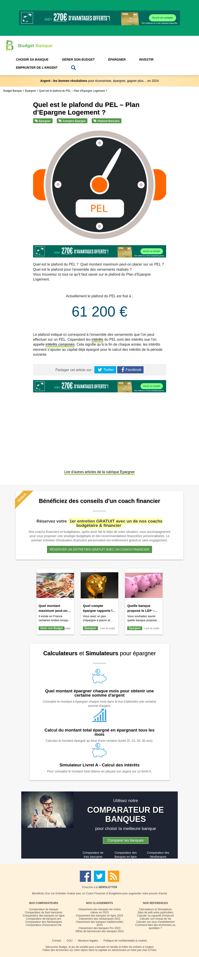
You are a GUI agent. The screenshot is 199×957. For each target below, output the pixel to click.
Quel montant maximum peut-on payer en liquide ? (53, 610)
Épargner (43, 121)
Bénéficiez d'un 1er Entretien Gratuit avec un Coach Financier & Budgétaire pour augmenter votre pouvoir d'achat (99, 893)
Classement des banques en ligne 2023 (99, 915)
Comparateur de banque (43, 909)
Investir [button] (146, 59)
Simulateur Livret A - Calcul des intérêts (99, 765)
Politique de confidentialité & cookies (125, 940)
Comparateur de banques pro (43, 918)
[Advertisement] (99, 431)
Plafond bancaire (106, 121)
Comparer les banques (126, 840)
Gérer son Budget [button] (78, 59)
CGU (70, 940)
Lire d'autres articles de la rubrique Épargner (99, 472)
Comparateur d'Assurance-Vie (43, 925)
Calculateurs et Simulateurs (155, 909)
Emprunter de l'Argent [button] (37, 67)
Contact (56, 940)
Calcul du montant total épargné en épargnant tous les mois (99, 732)
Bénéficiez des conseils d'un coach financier (99, 501)
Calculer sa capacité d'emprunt (155, 915)
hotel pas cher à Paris (144, 950)
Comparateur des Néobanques (43, 921)
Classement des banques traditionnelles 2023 (99, 923)
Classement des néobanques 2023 (99, 918)
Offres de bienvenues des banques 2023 (99, 931)
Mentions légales (88, 940)
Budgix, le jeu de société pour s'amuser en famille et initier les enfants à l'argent (106, 946)
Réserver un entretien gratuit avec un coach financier (99, 549)
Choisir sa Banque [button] (32, 59)
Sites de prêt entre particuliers (155, 912)
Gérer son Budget (51, 628)
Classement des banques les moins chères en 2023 (99, 911)
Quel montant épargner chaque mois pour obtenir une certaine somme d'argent (99, 693)
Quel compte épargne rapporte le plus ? (98, 610)
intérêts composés (60, 344)
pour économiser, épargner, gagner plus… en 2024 (99, 81)
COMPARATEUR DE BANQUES (125, 814)
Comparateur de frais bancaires (43, 912)
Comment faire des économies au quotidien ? (155, 926)
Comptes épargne (72, 121)
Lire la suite (107, 628)
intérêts (97, 339)
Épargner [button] (117, 59)
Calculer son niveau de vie (155, 918)
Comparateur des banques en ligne (43, 915)
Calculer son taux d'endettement (155, 921)
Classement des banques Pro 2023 (99, 928)
